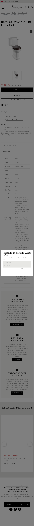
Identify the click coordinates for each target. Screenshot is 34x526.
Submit (10, 271)
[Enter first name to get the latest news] (17, 262)
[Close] (33, 248)
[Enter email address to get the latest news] (17, 266)
